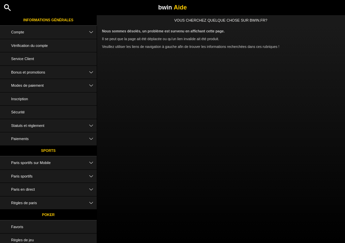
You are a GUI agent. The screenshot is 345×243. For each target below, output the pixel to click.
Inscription (19, 99)
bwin (172, 7)
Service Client (22, 59)
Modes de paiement (54, 85)
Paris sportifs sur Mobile (54, 162)
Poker (48, 215)
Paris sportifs (54, 176)
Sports (48, 150)
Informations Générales (48, 20)
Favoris (17, 227)
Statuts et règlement (54, 125)
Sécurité (18, 112)
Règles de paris (54, 203)
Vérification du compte (29, 46)
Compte (54, 32)
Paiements (54, 138)
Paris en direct (54, 189)
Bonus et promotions (54, 72)
